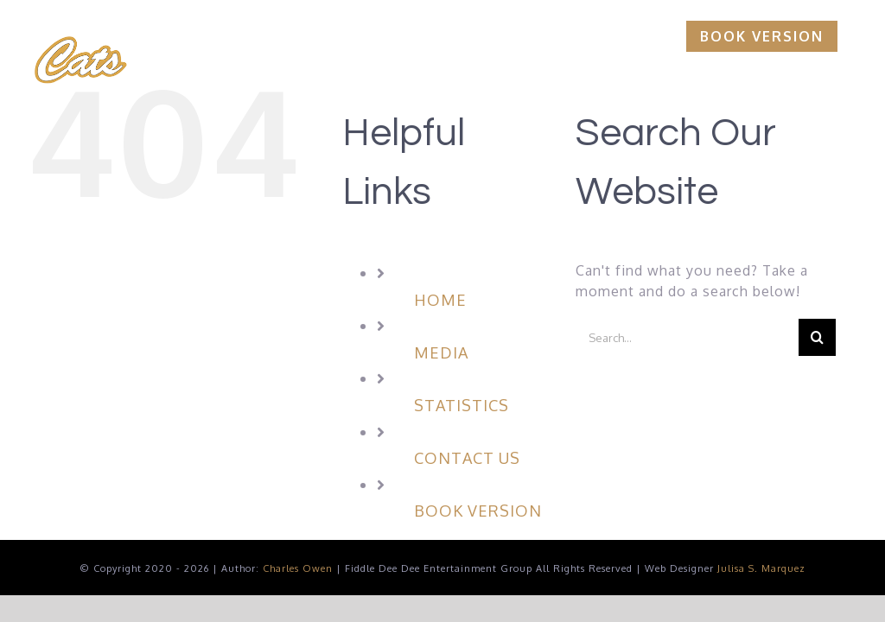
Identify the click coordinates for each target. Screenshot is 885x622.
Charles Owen (298, 568)
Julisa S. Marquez (761, 568)
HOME (440, 299)
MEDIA (441, 352)
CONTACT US (467, 457)
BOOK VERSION (478, 510)
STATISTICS (461, 405)
